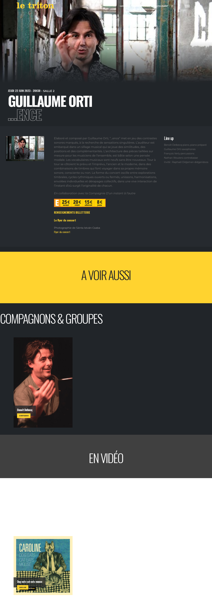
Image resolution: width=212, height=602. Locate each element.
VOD (147, 6)
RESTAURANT (160, 6)
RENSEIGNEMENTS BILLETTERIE (72, 212)
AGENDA (124, 6)
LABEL (137, 6)
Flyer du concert (62, 232)
